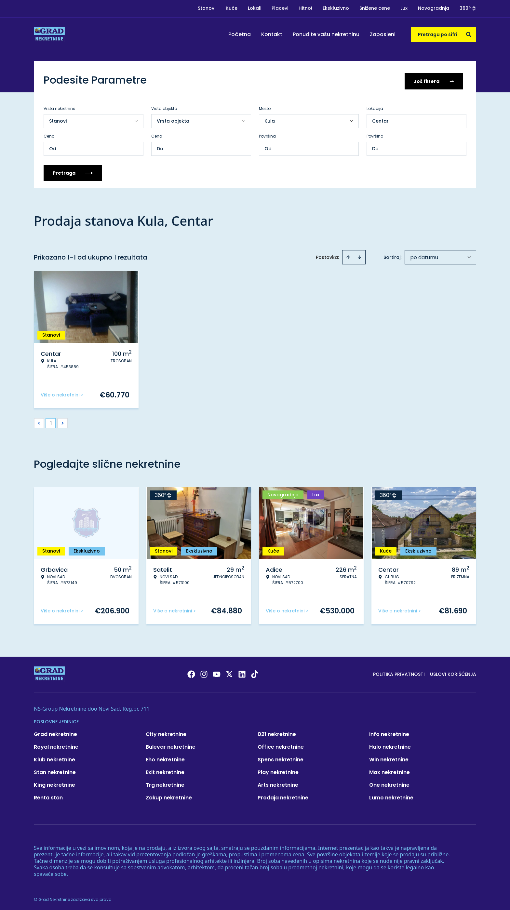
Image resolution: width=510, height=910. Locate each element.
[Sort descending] (359, 255)
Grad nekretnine (55, 732)
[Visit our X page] (229, 672)
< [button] (39, 421)
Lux (404, 8)
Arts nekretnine (278, 782)
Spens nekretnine (280, 757)
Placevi (280, 8)
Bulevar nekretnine (170, 744)
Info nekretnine (389, 732)
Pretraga (73, 170)
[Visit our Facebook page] (191, 672)
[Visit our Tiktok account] (255, 672)
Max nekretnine (389, 770)
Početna (239, 34)
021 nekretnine (277, 732)
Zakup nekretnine (169, 795)
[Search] (468, 34)
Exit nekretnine (165, 770)
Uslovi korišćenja (453, 672)
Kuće (231, 8)
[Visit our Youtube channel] (217, 672)
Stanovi (206, 8)
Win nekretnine (389, 757)
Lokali (254, 8)
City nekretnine (166, 732)
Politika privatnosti (399, 672)
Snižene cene (374, 8)
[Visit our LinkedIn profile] (242, 672)
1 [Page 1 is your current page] (51, 420)
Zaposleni (383, 34)
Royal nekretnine (56, 744)
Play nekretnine (278, 770)
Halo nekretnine (390, 744)
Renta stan (48, 795)
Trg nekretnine (165, 782)
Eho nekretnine (165, 757)
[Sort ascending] (348, 255)
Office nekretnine (281, 744)
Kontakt (271, 34)
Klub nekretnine (54, 757)
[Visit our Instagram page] (204, 672)
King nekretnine (54, 782)
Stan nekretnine (55, 770)
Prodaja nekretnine (283, 795)
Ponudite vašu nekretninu (326, 34)
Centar (380, 118)
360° (468, 8)
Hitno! (305, 8)
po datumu (424, 255)
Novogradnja (433, 8)
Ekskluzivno (336, 8)
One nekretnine (389, 782)
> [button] (62, 421)
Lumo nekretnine (391, 795)
